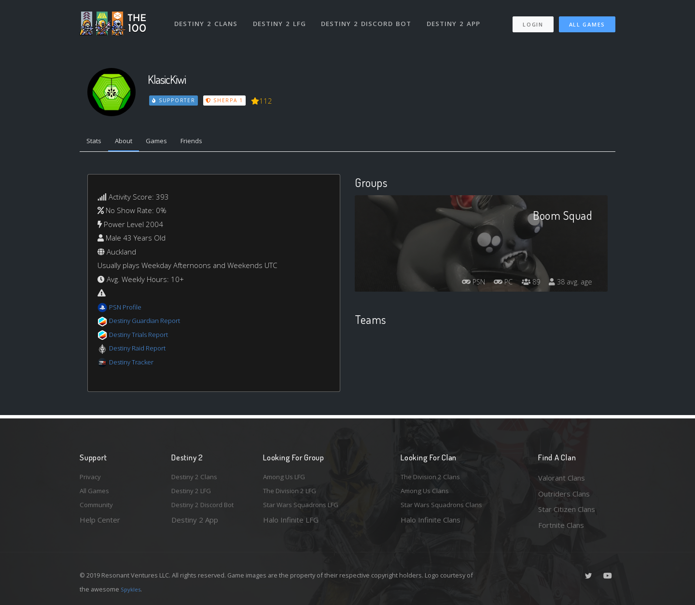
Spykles (132, 589)
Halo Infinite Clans (430, 525)
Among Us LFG (287, 478)
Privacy (92, 478)
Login (532, 19)
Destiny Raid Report (141, 350)
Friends (207, 142)
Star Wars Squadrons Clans (445, 509)
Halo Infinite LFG (291, 525)
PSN (461, 285)
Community (98, 509)
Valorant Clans (561, 478)
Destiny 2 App (457, 18)
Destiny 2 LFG (282, 18)
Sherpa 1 (226, 100)
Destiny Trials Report (143, 336)
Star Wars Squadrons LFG (305, 509)
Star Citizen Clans (566, 509)
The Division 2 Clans (434, 478)
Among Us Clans (427, 493)
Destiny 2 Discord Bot (369, 18)
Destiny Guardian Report (150, 323)
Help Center (100, 525)
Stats (96, 142)
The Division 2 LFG (294, 493)
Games (167, 142)
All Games (587, 19)
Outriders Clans (564, 493)
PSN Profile (127, 309)
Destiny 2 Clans (207, 18)
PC (495, 285)
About (130, 142)
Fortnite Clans (561, 525)
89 (525, 285)
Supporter (174, 100)
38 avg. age (568, 285)
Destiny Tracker (134, 364)
